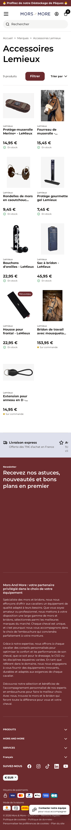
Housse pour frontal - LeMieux (16, 331)
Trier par (59, 76)
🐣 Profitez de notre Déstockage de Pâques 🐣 (35, 3)
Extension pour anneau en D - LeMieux (15, 398)
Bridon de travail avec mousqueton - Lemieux (52, 331)
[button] (35, 757)
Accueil (8, 38)
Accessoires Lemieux (47, 38)
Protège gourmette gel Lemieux (52, 198)
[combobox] (35, 24)
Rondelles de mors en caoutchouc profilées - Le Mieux (18, 198)
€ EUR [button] (9, 777)
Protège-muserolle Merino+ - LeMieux (18, 131)
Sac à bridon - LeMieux (48, 265)
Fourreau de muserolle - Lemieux (46, 131)
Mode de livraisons (13, 802)
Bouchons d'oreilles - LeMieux (18, 265)
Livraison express (23, 442)
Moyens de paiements (15, 789)
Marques (23, 38)
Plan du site (57, 823)
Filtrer (35, 76)
